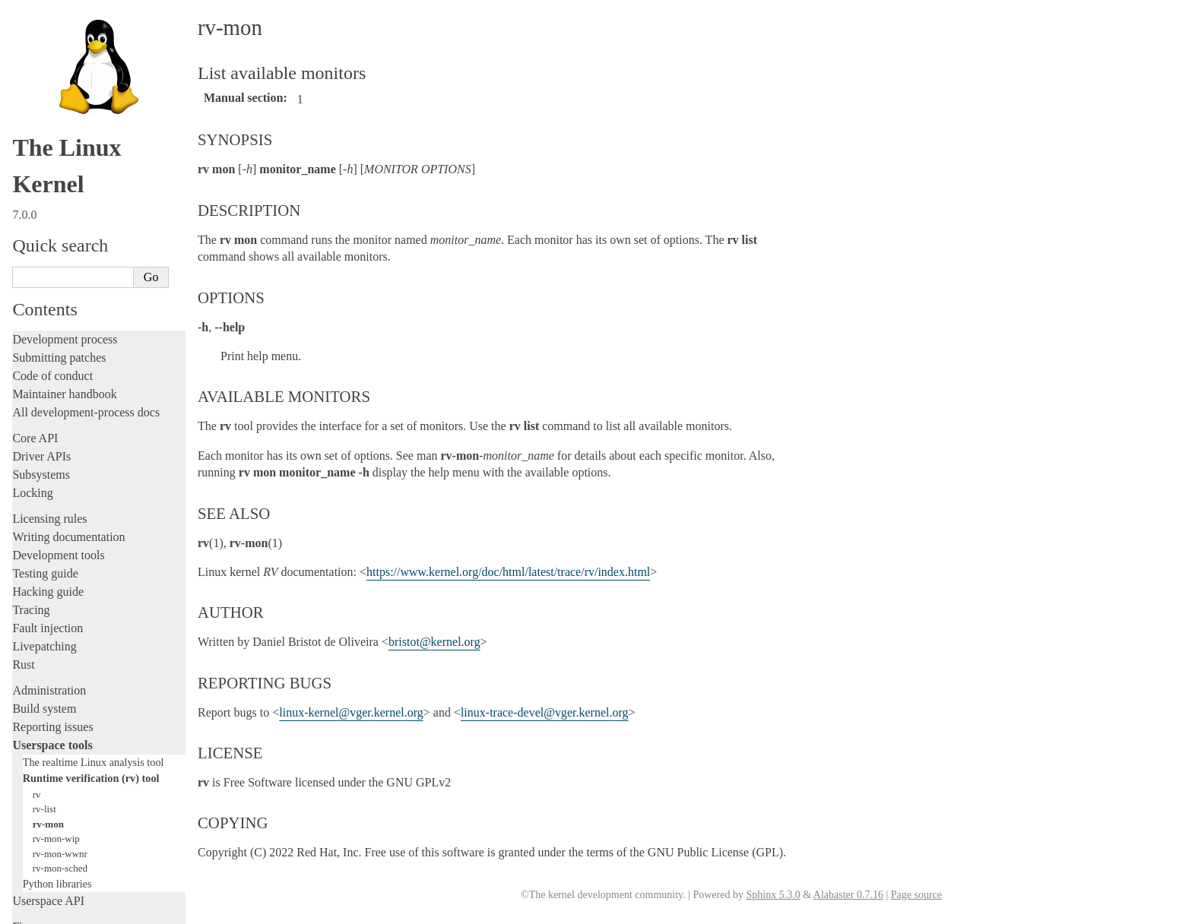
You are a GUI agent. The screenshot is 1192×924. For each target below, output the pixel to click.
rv (37, 621)
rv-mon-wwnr (60, 680)
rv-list (44, 635)
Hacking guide (48, 418)
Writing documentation (68, 363)
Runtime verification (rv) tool (91, 605)
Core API (35, 264)
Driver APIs (41, 283)
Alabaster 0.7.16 (848, 894)
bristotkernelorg (434, 641)
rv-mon (48, 651)
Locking (32, 319)
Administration (49, 517)
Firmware (35, 753)
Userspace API (48, 727)
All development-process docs (86, 239)
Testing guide (45, 400)
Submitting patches (59, 184)
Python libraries (57, 710)
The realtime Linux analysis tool (93, 589)
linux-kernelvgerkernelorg (351, 712)
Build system (44, 535)
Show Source (44, 909)
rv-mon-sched (60, 695)
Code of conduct (52, 202)
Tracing (30, 436)
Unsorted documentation (72, 823)
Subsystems (41, 301)
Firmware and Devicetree (74, 771)
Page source (916, 894)
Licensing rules (49, 345)
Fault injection (47, 454)
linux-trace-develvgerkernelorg (545, 712)
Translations (42, 849)
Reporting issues (52, 553)
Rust (23, 491)
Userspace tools (52, 571)
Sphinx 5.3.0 (773, 894)
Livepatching (44, 473)
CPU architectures (56, 797)
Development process (64, 166)
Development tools (58, 381)
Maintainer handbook (64, 220)
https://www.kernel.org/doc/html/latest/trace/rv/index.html (508, 571)
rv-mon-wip (56, 665)
